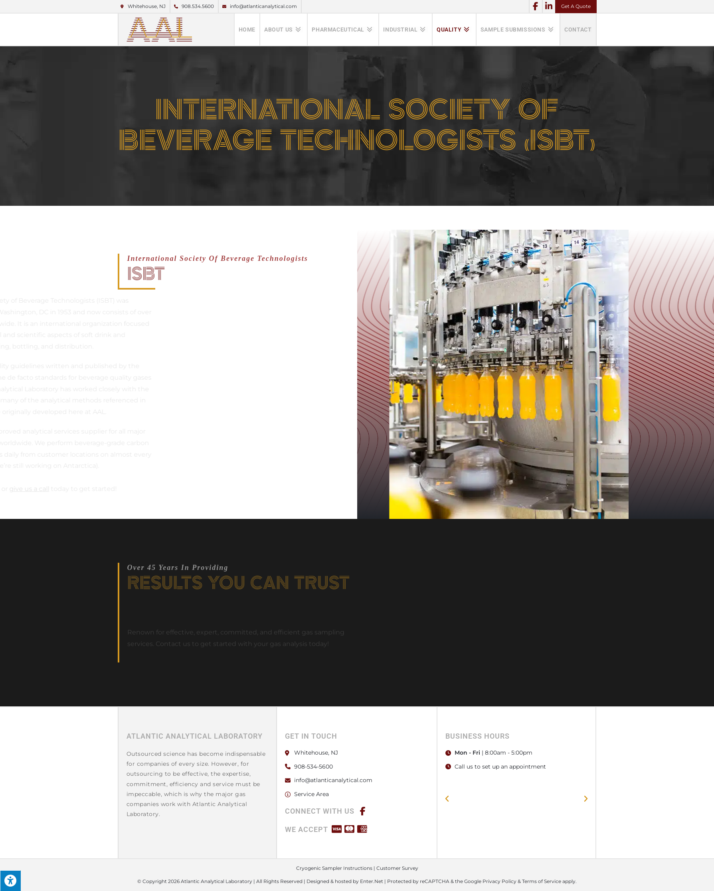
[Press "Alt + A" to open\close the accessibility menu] (10, 880)
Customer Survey (397, 868)
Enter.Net (371, 881)
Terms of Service (541, 881)
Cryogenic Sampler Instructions (334, 868)
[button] (447, 799)
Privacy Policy (499, 881)
